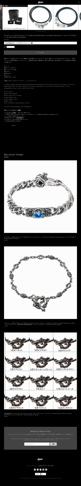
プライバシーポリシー (32, 465)
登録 (53, 444)
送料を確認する (20, 117)
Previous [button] (2, 17)
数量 (5, 47)
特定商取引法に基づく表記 (44, 465)
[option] (40, 17)
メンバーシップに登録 (10, 112)
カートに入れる (40, 52)
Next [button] (78, 17)
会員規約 (52, 465)
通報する (14, 125)
